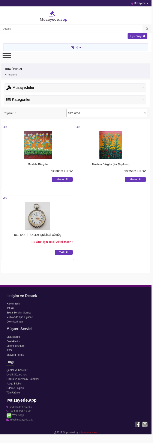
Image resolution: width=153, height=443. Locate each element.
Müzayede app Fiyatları (19, 317)
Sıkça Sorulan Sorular (19, 312)
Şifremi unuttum (15, 345)
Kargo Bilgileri (14, 383)
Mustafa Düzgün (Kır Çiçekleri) (110, 164)
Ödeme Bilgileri (15, 388)
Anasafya (12, 75)
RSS (9, 350)
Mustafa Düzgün (38, 164)
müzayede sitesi (88, 432)
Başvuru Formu (15, 354)
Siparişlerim (13, 336)
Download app (14, 321)
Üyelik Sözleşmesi (16, 374)
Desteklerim (13, 341)
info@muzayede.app (19, 419)
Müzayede (139, 3)
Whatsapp (15, 415)
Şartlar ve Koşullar (16, 370)
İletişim (10, 308)
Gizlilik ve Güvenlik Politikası (22, 379)
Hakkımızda (13, 303)
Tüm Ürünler (13, 392)
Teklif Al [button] (63, 252)
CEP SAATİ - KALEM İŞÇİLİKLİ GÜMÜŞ (38, 235)
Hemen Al (62, 179)
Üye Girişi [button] (137, 36)
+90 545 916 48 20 (18, 410)
